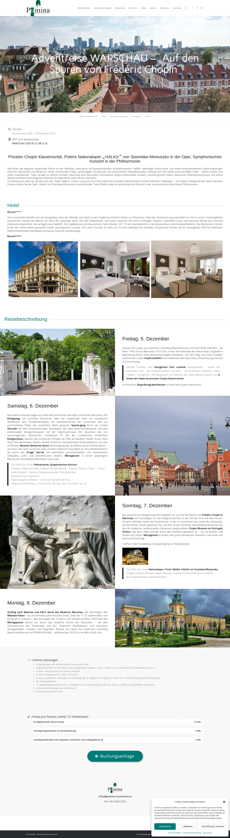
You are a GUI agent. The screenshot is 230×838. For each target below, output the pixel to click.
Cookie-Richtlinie (175, 833)
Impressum (207, 833)
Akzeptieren (165, 826)
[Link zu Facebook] (197, 8)
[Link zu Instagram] (201, 8)
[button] (224, 801)
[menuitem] (83, 8)
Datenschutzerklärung (192, 833)
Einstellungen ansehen (213, 826)
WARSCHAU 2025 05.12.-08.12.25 (29, 143)
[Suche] (186, 8)
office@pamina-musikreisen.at (115, 796)
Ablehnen (187, 826)
